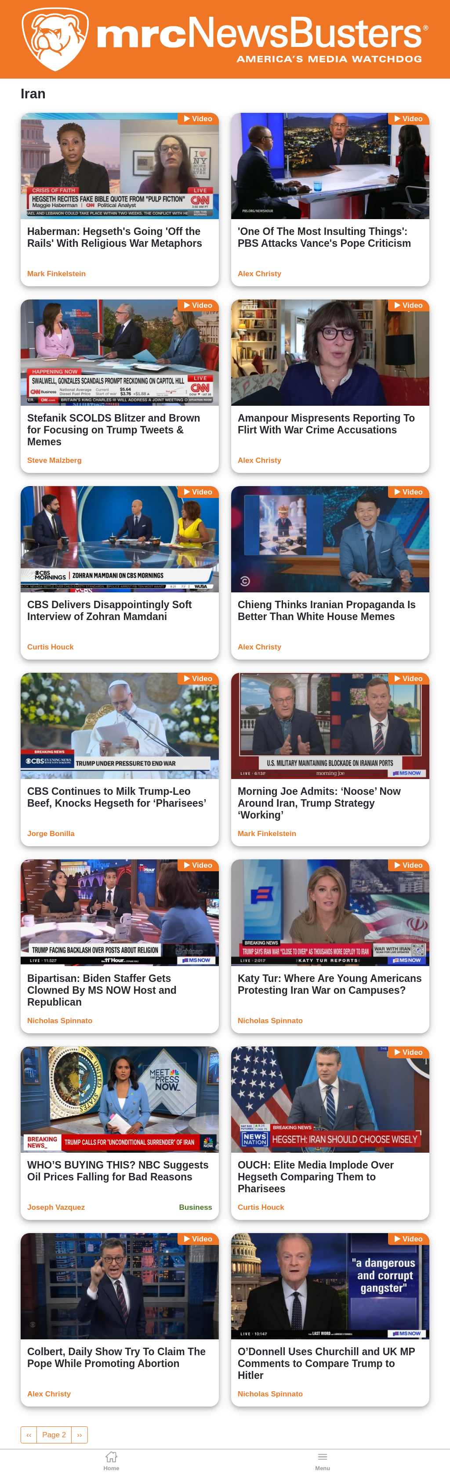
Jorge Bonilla (51, 834)
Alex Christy (259, 274)
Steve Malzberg (54, 460)
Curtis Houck (50, 647)
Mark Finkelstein (56, 274)
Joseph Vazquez (56, 1207)
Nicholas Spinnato (59, 1021)
